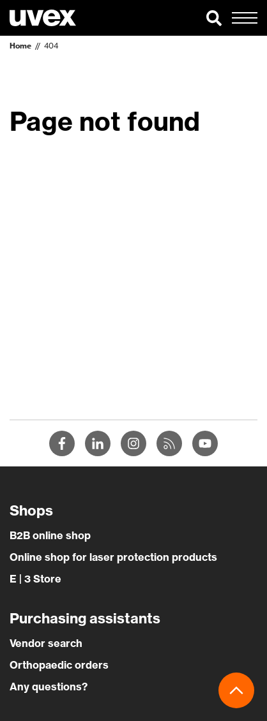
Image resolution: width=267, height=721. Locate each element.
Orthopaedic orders (59, 664)
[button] (214, 18)
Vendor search (46, 643)
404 (51, 45)
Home (20, 45)
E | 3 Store (35, 578)
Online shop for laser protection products (113, 557)
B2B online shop (50, 535)
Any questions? (49, 686)
